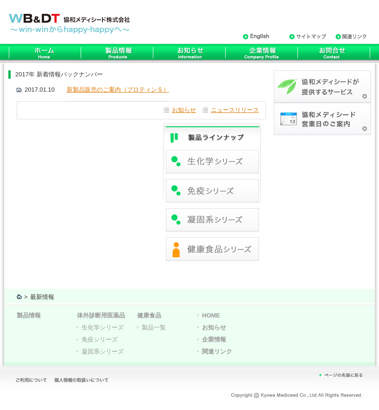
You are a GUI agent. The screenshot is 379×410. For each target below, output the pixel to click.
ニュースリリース (235, 109)
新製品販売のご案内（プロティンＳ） (118, 89)
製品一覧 (154, 327)
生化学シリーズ (103, 327)
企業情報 (214, 339)
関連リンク (217, 351)
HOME (211, 315)
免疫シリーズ (100, 339)
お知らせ (184, 109)
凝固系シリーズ (103, 351)
